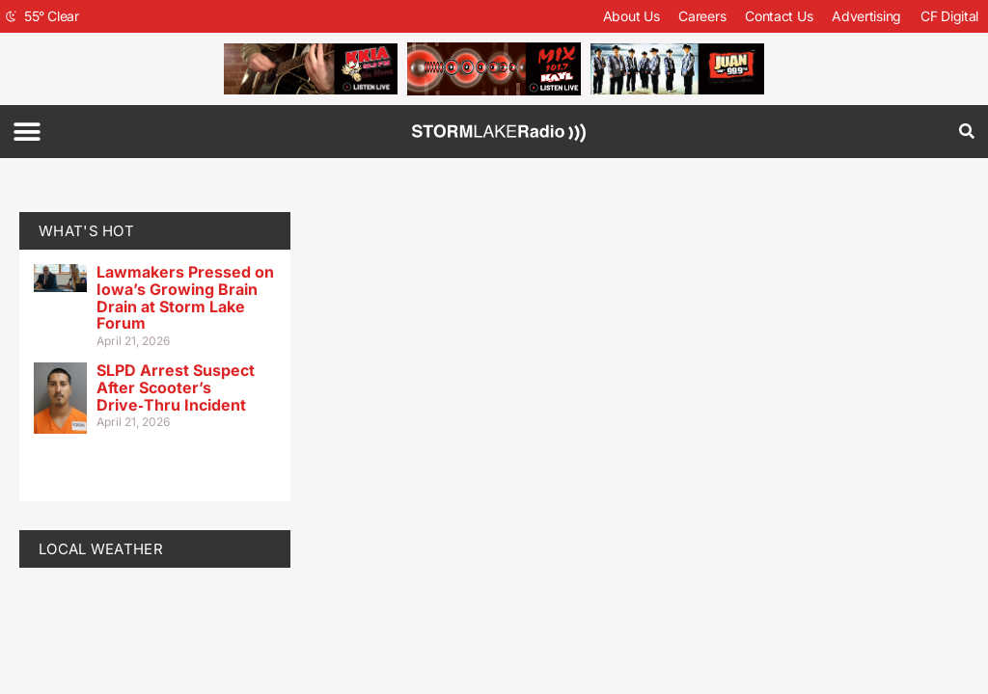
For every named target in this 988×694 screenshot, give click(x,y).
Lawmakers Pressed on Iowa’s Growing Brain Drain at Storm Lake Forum (185, 297)
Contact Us (778, 16)
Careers (702, 16)
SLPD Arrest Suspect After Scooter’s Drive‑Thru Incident (175, 387)
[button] (26, 131)
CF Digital (949, 16)
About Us (631, 16)
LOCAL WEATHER (101, 549)
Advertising (866, 16)
